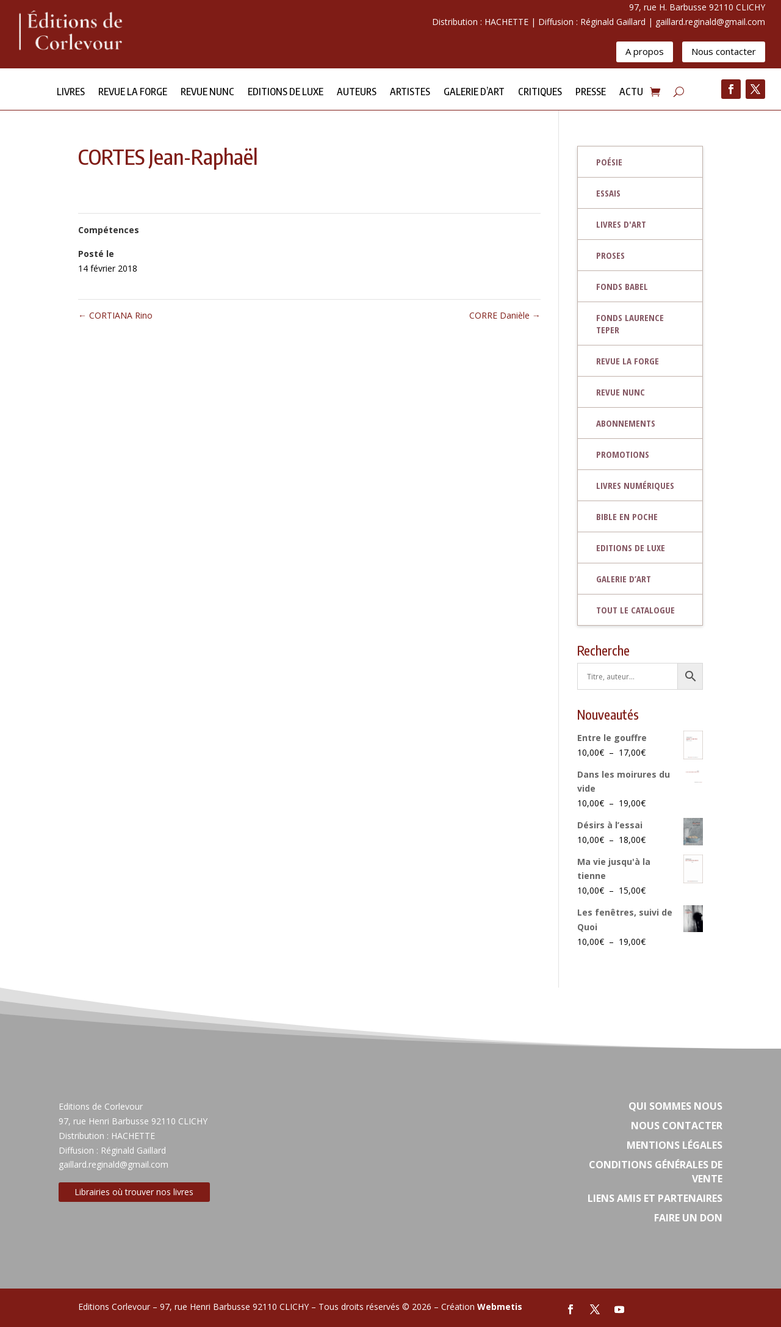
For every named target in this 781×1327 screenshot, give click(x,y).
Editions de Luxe (285, 92)
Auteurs (356, 92)
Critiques (540, 92)
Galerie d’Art (474, 92)
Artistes (410, 92)
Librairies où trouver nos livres (133, 1192)
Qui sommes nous (675, 1106)
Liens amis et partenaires (655, 1198)
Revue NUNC (207, 92)
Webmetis (499, 1306)
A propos (644, 51)
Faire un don (688, 1217)
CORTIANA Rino (115, 315)
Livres (71, 92)
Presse (590, 92)
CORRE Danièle (505, 315)
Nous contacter (723, 51)
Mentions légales (674, 1145)
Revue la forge (132, 92)
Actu (631, 92)
